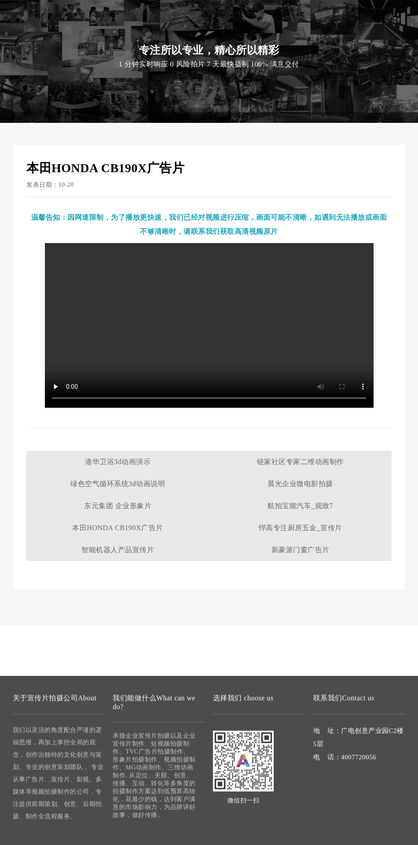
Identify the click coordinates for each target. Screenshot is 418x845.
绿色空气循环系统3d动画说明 (117, 483)
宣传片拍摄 (133, 35)
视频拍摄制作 (177, 35)
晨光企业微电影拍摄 (300, 483)
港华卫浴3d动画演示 (117, 461)
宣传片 (96, 18)
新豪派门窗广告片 (300, 549)
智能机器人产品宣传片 (117, 549)
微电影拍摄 (221, 35)
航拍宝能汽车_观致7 (300, 505)
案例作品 (258, 35)
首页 (101, 35)
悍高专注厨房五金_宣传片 (300, 527)
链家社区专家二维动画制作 (300, 461)
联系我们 (292, 35)
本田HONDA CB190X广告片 (117, 527)
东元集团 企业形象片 (117, 505)
